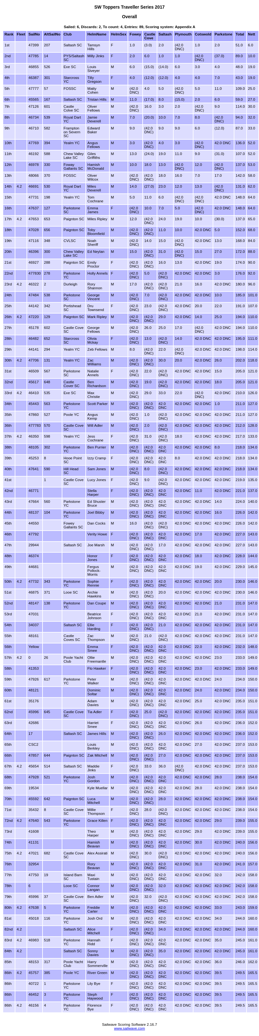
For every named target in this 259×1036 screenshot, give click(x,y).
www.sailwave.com (129, 1028)
